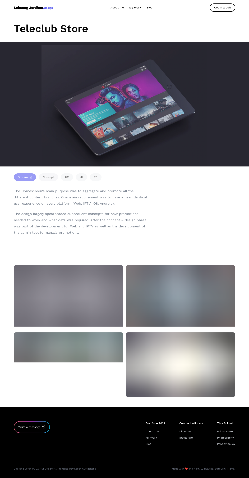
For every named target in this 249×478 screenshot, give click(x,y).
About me (117, 7)
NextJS (198, 468)
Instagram (186, 437)
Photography (225, 437)
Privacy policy (226, 444)
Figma (230, 468)
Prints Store (225, 431)
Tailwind (208, 468)
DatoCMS (220, 468)
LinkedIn (185, 431)
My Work (135, 7)
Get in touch (222, 7)
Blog (149, 7)
